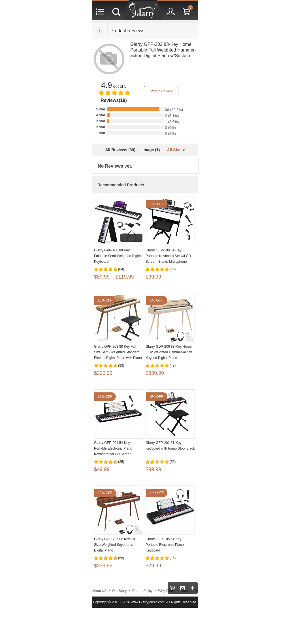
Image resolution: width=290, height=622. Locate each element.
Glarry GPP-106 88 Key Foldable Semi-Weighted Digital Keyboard (118, 256)
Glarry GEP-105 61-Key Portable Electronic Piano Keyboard (165, 544)
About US (99, 591)
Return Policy (142, 591)
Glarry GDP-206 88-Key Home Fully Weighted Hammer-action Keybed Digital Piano (169, 352)
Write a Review (161, 91)
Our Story (119, 591)
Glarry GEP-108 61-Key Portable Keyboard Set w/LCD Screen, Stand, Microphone (168, 256)
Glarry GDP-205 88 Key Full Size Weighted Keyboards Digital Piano (115, 544)
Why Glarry (166, 591)
